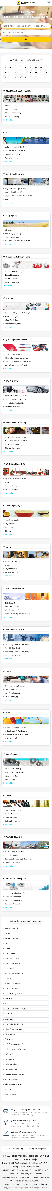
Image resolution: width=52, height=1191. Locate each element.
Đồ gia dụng (10, 969)
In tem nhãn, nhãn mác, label (16, 734)
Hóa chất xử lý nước (12, 320)
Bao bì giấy (9, 199)
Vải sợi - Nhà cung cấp (14, 116)
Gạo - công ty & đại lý (13, 233)
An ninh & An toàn (12, 928)
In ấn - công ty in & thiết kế (15, 727)
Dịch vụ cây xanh (11, 489)
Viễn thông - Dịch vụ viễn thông (17, 651)
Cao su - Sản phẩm (12, 814)
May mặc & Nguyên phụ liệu (18, 91)
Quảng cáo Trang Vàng (37, 1149)
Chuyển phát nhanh (12, 862)
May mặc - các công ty (13, 105)
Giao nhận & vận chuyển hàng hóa (18, 859)
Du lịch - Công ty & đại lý (14, 147)
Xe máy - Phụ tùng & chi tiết (16, 399)
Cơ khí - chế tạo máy (13, 693)
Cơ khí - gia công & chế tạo (15, 686)
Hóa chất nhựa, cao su (13, 324)
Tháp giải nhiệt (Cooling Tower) (17, 614)
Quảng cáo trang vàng (25, 1121)
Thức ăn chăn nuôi (12, 237)
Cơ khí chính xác (11, 689)
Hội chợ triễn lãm (12, 282)
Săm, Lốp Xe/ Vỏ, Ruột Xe (14, 403)
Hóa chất (10, 298)
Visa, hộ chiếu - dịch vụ (14, 158)
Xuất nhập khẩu (11, 1095)
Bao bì (7, 933)
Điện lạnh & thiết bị (15, 588)
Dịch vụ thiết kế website (25, 1132)
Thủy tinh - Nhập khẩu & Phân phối (18, 361)
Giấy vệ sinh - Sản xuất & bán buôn (18, 196)
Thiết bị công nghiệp (13, 769)
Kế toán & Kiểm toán (13, 896)
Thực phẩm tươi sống (13, 444)
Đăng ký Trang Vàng (15, 1149)
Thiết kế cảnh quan (12, 486)
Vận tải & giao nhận (14, 837)
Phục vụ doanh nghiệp (16, 878)
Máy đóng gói (10, 565)
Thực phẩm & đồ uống (16, 422)
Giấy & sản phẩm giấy (15, 174)
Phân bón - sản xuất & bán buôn (17, 241)
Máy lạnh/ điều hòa (12, 606)
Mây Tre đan (9, 524)
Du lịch (9, 132)
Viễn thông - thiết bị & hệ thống (17, 644)
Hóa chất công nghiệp (13, 316)
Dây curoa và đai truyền (14, 772)
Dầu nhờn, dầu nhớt (13, 406)
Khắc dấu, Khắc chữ (12, 904)
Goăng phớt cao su (12, 821)
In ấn (8, 713)
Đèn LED (8, 482)
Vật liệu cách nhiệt (12, 610)
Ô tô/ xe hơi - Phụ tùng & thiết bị (17, 396)
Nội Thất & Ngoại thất (15, 464)
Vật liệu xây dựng (11, 1079)
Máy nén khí (10, 779)
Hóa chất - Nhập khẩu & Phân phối (18, 313)
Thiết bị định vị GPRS (13, 655)
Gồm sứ (8, 531)
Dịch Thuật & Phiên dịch (14, 900)
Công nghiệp (11, 754)
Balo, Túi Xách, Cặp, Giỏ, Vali (16, 365)
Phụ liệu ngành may (13, 113)
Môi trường (9, 1019)
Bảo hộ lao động (11, 938)
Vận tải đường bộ (11, 855)
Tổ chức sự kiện (11, 278)
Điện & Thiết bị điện (12, 959)
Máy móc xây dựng (12, 561)
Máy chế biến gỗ (11, 572)
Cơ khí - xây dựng (11, 696)
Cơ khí (8, 671)
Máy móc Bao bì (11, 569)
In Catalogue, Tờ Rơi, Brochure (17, 731)
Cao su (8, 795)
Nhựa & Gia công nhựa (14, 1024)
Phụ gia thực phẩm (12, 448)
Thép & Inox (9, 1059)
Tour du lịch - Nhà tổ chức (15, 151)
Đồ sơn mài (9, 527)
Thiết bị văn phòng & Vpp (14, 1074)
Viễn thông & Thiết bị (15, 630)
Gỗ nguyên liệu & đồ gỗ (14, 994)
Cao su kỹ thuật (11, 817)
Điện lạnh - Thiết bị (12, 603)
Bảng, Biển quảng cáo (13, 275)
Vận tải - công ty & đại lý (14, 852)
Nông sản (8, 230)
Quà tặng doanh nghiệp (16, 339)
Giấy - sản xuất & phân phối (15, 188)
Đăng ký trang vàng (25, 1109)
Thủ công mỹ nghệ (14, 505)
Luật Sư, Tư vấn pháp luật (15, 893)
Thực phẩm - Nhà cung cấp (15, 437)
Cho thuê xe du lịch (12, 154)
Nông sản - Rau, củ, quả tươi (16, 441)
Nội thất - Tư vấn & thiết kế (15, 478)
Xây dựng (8, 1090)
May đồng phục (11, 109)
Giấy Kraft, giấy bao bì (13, 192)
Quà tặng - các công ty (13, 354)
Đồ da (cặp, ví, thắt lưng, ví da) (16, 358)
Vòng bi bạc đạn (11, 776)
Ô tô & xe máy (12, 381)
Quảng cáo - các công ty (14, 271)
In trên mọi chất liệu (13, 738)
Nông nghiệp (11, 215)
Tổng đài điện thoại (12, 648)
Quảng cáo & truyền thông (18, 257)
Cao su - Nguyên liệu (13, 810)
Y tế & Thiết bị (10, 1054)
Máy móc (9, 547)
